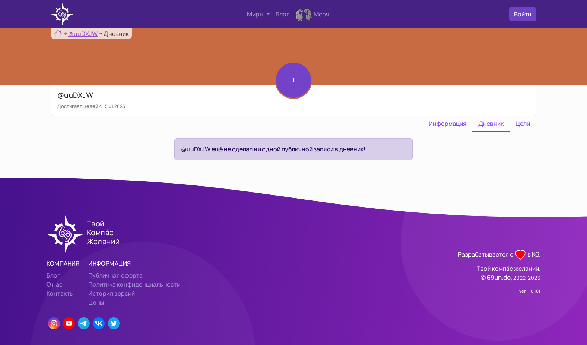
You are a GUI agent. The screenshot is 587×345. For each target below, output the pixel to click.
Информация (447, 123)
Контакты (60, 293)
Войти (522, 14)
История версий (111, 293)
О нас (54, 284)
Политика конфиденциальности (134, 284)
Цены (96, 302)
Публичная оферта (115, 275)
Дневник (491, 123)
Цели (522, 123)
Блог (282, 14)
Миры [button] (256, 14)
